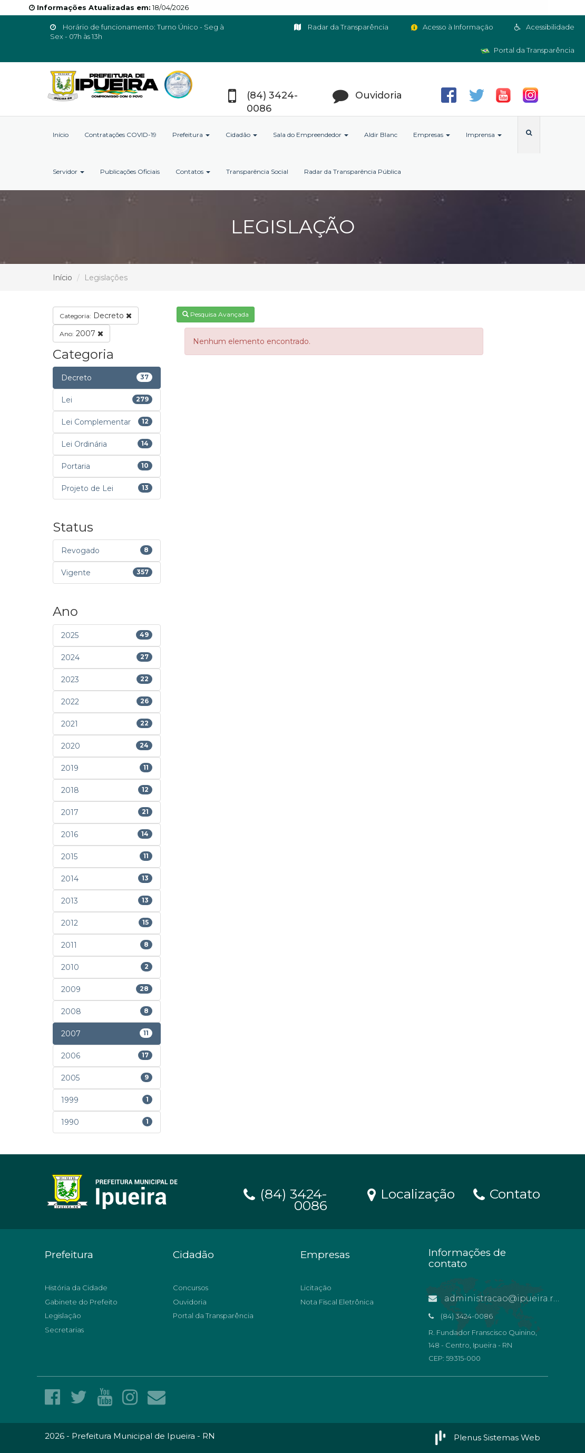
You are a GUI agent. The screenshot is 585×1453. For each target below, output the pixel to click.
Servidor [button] (68, 171)
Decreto (96, 315)
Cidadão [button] (241, 135)
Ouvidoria (190, 1302)
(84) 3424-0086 (285, 1198)
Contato (506, 1193)
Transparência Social (257, 171)
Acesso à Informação (451, 27)
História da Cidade (76, 1287)
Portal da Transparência (527, 50)
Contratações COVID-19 (120, 135)
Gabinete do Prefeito (81, 1302)
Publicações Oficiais (130, 171)
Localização (411, 1193)
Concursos (190, 1287)
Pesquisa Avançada (215, 314)
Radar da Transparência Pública (352, 171)
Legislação (63, 1315)
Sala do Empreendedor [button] (310, 135)
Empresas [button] (431, 135)
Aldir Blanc (380, 135)
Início (61, 135)
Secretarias (64, 1330)
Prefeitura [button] (191, 135)
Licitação (315, 1287)
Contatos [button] (192, 171)
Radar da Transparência (341, 27)
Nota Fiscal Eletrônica (337, 1302)
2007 (81, 333)
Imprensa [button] (484, 135)
